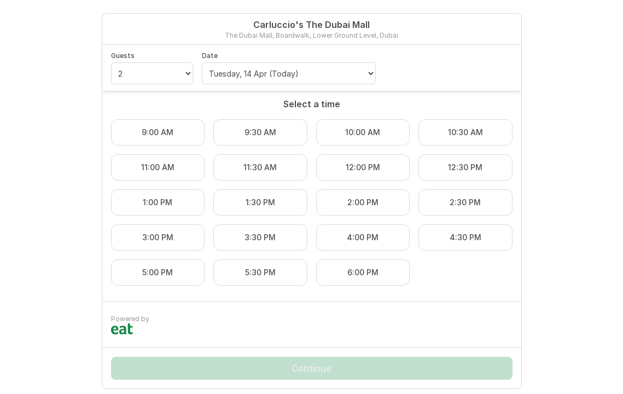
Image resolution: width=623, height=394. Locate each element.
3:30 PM (260, 237)
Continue (311, 368)
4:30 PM (465, 237)
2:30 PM (465, 202)
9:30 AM (260, 132)
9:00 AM (157, 132)
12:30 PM (465, 167)
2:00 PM (363, 202)
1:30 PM (260, 202)
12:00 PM (363, 167)
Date (210, 55)
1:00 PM (157, 202)
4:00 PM (363, 237)
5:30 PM (260, 272)
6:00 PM (363, 272)
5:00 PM (157, 272)
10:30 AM (465, 132)
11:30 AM (260, 167)
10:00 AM (362, 132)
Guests (123, 55)
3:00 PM (157, 237)
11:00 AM (157, 167)
